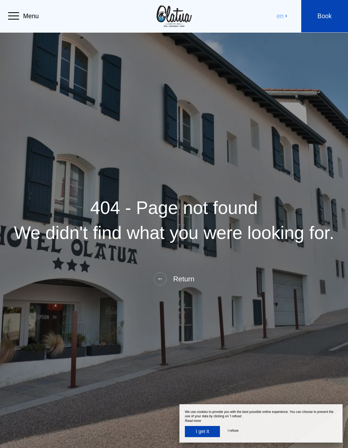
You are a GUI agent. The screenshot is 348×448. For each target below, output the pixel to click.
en (282, 16)
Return (174, 278)
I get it (202, 431)
